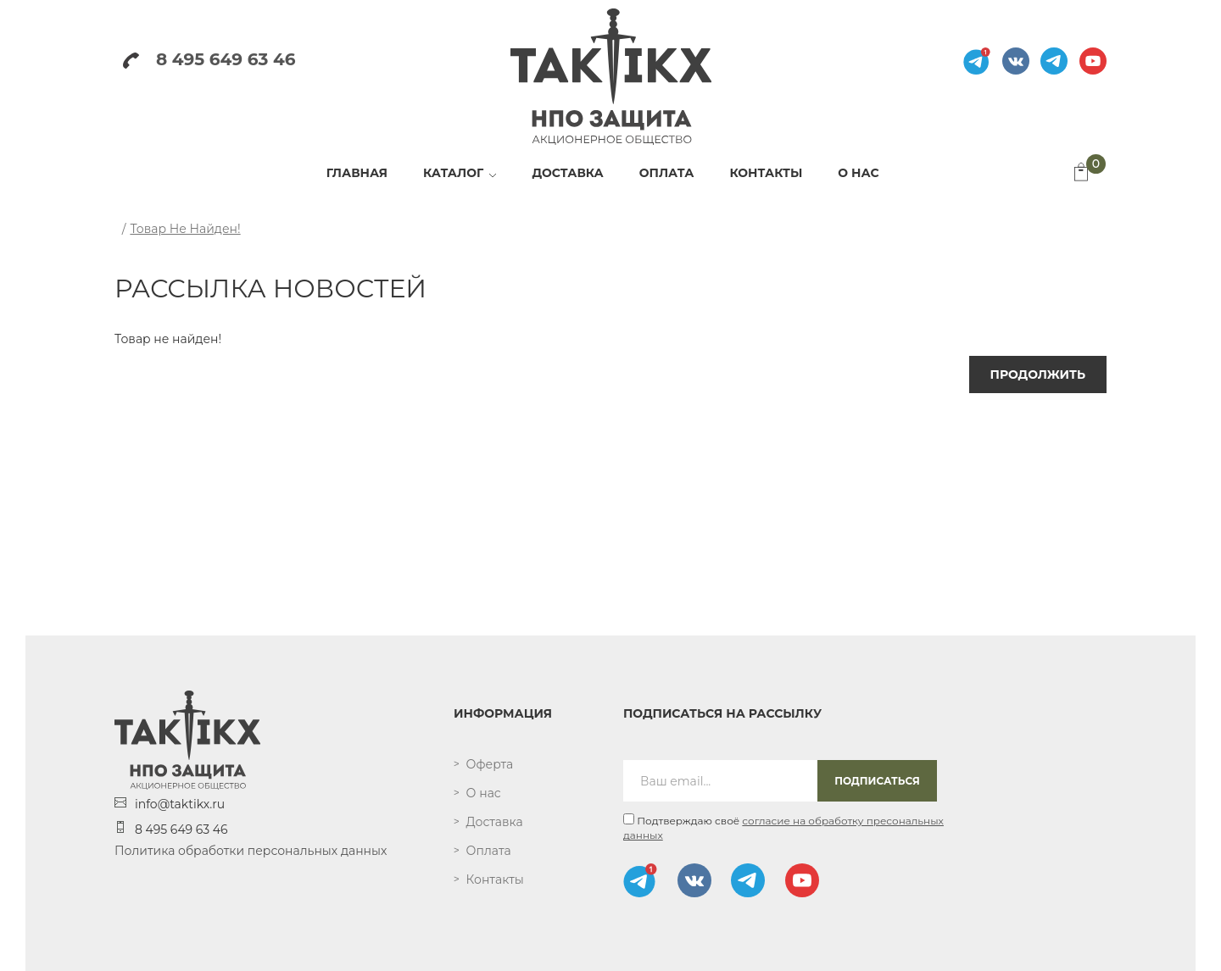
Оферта (490, 764)
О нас (483, 793)
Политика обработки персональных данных (250, 850)
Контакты (495, 879)
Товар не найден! (185, 228)
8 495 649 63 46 (209, 59)
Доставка (494, 822)
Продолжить (1037, 374)
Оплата (488, 850)
